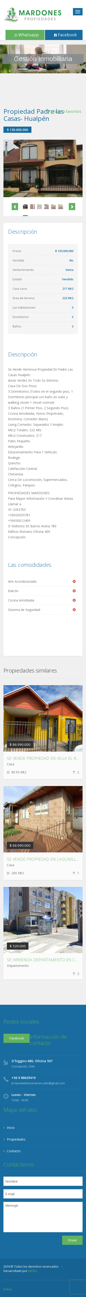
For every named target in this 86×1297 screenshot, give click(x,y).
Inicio (11, 1127)
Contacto (14, 1151)
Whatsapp (27, 34)
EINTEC (32, 1271)
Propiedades (16, 1139)
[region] (43, 59)
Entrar (7, 1289)
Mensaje (43, 1217)
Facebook (65, 34)
